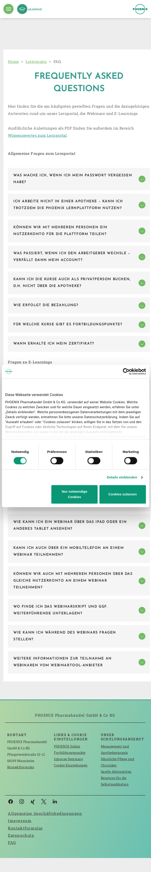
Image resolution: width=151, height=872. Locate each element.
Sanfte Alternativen (116, 771)
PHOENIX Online (67, 746)
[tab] (79, 179)
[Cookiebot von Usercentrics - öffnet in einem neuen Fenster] (126, 371)
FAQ (12, 842)
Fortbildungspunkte (70, 753)
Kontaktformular (20, 767)
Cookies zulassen (122, 494)
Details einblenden (122, 477)
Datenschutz (21, 835)
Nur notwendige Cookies (74, 494)
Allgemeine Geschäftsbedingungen (45, 813)
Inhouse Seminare (68, 759)
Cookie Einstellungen (71, 765)
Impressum (19, 820)
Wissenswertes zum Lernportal (37, 135)
